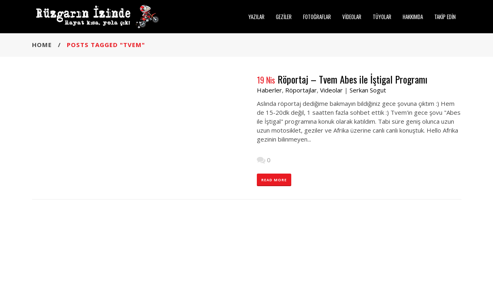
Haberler (269, 90)
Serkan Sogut (368, 90)
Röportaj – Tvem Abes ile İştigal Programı (352, 79)
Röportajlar (301, 90)
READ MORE (274, 179)
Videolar (331, 90)
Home (42, 45)
